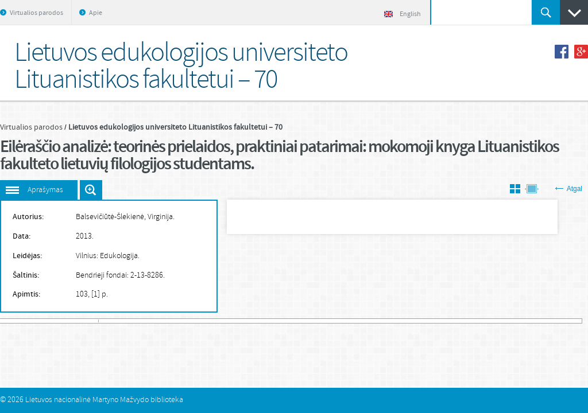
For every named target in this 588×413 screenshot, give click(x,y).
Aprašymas (45, 190)
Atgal (568, 189)
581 (579, 321)
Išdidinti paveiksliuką (91, 190)
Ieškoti (546, 12)
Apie (95, 13)
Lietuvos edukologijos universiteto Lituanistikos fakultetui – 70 (175, 127)
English (402, 14)
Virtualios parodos (36, 13)
